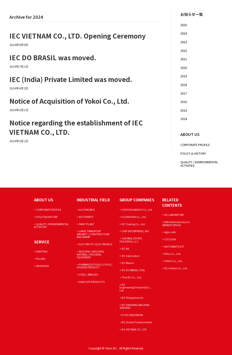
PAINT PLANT (86, 224)
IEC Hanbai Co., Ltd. (176, 268)
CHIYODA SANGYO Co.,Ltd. (137, 209)
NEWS (88, 24)
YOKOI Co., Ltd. (173, 261)
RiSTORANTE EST (174, 246)
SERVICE (128, 9)
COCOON (170, 239)
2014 (183, 119)
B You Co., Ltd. (172, 254)
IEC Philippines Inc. (133, 297)
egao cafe (170, 232)
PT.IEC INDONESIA (132, 315)
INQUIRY (104, 24)
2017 (183, 93)
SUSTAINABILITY (209, 9)
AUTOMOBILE (87, 209)
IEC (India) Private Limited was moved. (70, 79)
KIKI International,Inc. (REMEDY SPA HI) (176, 223)
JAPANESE (123, 24)
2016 (183, 101)
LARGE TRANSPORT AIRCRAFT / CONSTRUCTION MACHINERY (93, 234)
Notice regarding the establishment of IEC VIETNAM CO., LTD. (76, 127)
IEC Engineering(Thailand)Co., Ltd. (135, 287)
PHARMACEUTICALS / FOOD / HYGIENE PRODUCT (94, 266)
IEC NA (125, 248)
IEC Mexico (128, 263)
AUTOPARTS (86, 217)
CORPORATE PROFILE (100, 9)
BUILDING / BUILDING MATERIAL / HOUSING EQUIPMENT (90, 254)
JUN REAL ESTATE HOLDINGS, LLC (131, 240)
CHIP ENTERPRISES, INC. (136, 231)
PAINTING (42, 251)
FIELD (143, 9)
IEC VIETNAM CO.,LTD (134, 329)
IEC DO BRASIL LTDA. (133, 270)
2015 (183, 110)
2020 (183, 67)
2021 (183, 59)
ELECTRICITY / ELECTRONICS (95, 244)
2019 (183, 76)
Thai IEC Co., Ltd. (132, 277)
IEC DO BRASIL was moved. (52, 57)
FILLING (41, 258)
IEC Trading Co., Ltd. (133, 224)
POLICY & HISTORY (193, 153)
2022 (183, 50)
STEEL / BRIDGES (88, 274)
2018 (183, 84)
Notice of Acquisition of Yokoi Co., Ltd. (69, 101)
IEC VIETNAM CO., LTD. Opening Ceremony (77, 35)
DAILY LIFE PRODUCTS (92, 282)
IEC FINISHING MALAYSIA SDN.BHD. (134, 306)
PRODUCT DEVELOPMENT (172, 9)
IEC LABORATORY (174, 215)
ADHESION (42, 266)
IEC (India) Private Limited (137, 322)
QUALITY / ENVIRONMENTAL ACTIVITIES (199, 164)
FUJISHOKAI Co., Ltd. (134, 217)
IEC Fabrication (131, 256)
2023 (183, 42)
